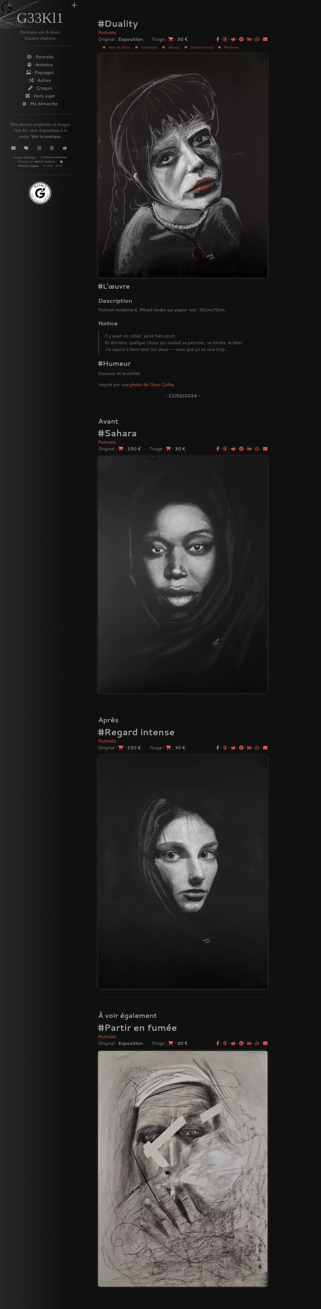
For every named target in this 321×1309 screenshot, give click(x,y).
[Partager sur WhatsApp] (257, 39)
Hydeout (49, 161)
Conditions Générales (54, 157)
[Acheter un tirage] (171, 39)
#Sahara (117, 433)
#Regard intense (136, 731)
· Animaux (40, 64)
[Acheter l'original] (121, 448)
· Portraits (40, 57)
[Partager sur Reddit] (233, 39)
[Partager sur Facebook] (217, 39)
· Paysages (40, 72)
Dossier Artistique (24, 157)
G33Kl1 (40, 18)
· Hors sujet (40, 96)
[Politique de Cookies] (61, 162)
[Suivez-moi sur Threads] (52, 148)
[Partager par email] (265, 39)
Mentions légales (29, 166)
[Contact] (14, 148)
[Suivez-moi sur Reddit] (64, 148)
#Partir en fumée (137, 1027)
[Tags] (27, 148)
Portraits (107, 32)
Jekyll (37, 161)
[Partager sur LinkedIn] (249, 39)
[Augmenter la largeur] (74, 5)
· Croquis (40, 88)
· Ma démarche (40, 103)
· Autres (40, 80)
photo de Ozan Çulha (152, 384)
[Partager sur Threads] (225, 39)
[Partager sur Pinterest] (241, 39)
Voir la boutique (45, 136)
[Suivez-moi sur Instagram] (39, 148)
